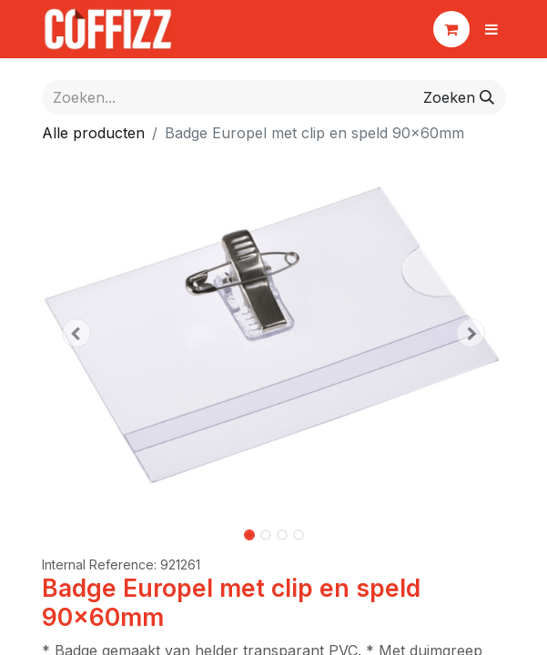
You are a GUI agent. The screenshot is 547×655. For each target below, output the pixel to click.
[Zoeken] (458, 97)
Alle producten (93, 133)
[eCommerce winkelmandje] (451, 29)
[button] (77, 333)
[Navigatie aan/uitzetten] (491, 29)
